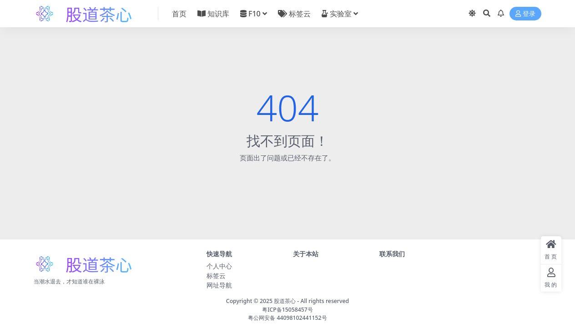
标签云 (216, 275)
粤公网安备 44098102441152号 (287, 318)
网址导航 (219, 285)
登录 (525, 13)
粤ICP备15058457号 (287, 309)
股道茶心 (285, 301)
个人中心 (219, 266)
